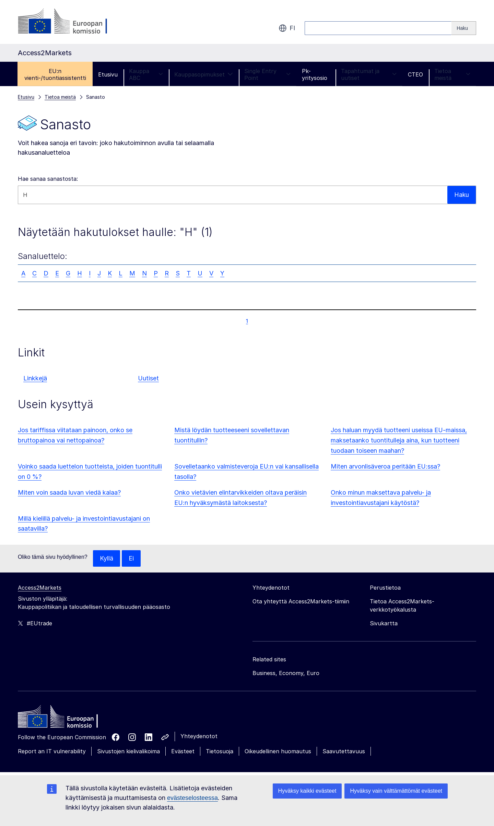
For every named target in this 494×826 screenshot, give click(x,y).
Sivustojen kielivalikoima (128, 751)
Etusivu (108, 74)
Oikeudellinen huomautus (278, 751)
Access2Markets (39, 587)
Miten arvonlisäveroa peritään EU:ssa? (385, 466)
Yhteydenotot (198, 736)
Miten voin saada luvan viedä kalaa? (69, 492)
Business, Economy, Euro (285, 673)
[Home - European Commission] (67, 718)
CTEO (415, 74)
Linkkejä (35, 378)
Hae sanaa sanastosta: (48, 178)
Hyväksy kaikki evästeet (307, 791)
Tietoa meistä (452, 74)
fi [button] (287, 28)
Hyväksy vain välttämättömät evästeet (396, 791)
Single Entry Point (267, 74)
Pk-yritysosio (314, 74)
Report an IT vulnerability (52, 751)
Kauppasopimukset (203, 74)
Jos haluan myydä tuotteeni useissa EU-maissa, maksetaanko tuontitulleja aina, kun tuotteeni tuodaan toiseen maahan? (399, 440)
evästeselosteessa (192, 797)
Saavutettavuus (343, 751)
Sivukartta (384, 623)
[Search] (463, 28)
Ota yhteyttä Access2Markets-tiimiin (300, 601)
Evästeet (183, 751)
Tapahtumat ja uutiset (369, 74)
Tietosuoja (219, 751)
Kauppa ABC (146, 74)
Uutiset (148, 378)
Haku (461, 194)
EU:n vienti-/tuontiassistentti (55, 74)
